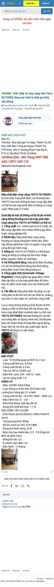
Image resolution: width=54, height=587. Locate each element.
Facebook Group (14, 507)
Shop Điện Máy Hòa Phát (13, 105)
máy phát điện (43, 105)
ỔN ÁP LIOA (8, 501)
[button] (3, 3)
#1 (52, 472)
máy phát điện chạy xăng (12, 109)
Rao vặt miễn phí (29, 581)
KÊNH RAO (5, 581)
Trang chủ (49, 579)
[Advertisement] (27, 62)
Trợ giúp (39, 579)
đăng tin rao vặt (10, 504)
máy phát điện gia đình (33, 109)
